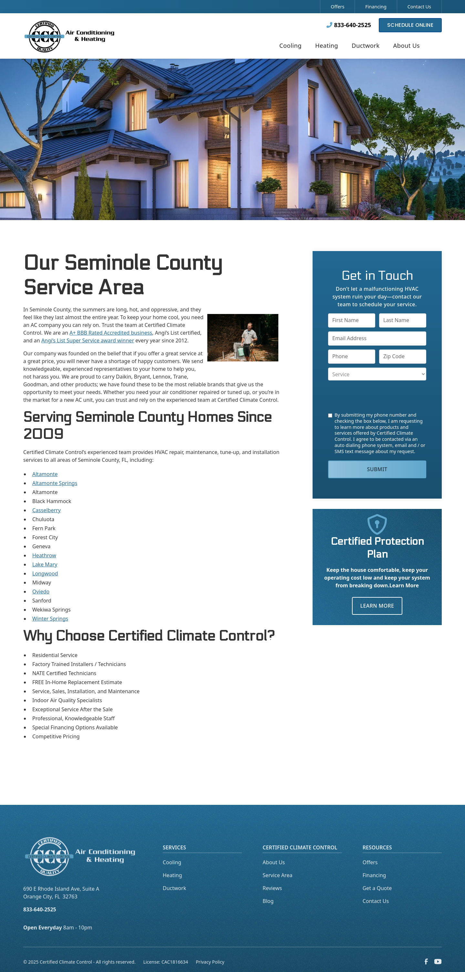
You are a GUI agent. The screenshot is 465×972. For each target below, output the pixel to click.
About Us (274, 872)
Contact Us (419, 7)
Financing (375, 7)
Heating (172, 885)
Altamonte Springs (54, 483)
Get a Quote (377, 898)
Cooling (172, 872)
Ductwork (174, 898)
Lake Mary (44, 564)
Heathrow (44, 555)
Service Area (277, 885)
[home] (69, 36)
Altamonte (44, 474)
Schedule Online (410, 25)
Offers (337, 7)
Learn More (377, 605)
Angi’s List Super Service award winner (87, 340)
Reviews (272, 898)
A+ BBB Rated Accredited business (110, 332)
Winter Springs (50, 618)
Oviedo (40, 591)
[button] (290, 46)
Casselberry (46, 510)
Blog (268, 911)
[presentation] (377, 396)
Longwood (45, 573)
